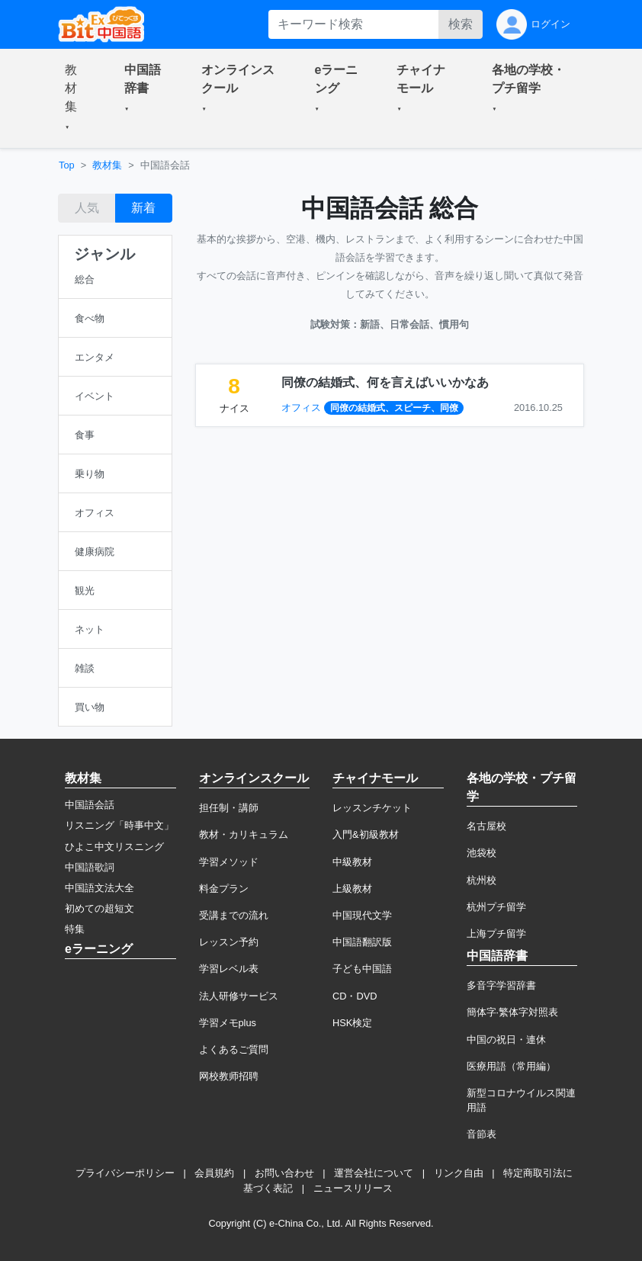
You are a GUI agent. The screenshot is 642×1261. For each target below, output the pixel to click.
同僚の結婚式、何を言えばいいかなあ (385, 382)
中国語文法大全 (99, 888)
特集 (75, 929)
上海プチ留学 (496, 933)
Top (67, 165)
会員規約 (214, 1173)
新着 (143, 207)
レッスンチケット (372, 807)
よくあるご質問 (233, 1049)
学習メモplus (227, 1022)
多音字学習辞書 (501, 985)
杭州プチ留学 (496, 907)
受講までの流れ (233, 915)
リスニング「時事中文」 (119, 825)
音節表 (481, 1134)
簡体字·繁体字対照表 (513, 1012)
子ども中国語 (362, 968)
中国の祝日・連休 (506, 1039)
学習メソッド (228, 862)
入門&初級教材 (365, 834)
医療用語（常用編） (511, 1066)
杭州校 (481, 880)
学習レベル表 (228, 968)
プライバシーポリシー (125, 1173)
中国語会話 (89, 804)
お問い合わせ (284, 1173)
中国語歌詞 (89, 867)
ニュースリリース (353, 1188)
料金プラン (224, 888)
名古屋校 (486, 826)
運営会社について (373, 1173)
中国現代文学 (362, 915)
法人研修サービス (238, 996)
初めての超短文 (99, 908)
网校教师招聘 (228, 1076)
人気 (87, 207)
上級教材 (352, 888)
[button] (76, 98)
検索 (460, 24)
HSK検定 (352, 1022)
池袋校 (481, 852)
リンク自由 (458, 1173)
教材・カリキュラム (243, 834)
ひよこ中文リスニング (114, 846)
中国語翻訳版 (362, 942)
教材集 (107, 165)
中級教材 (352, 862)
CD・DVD (354, 996)
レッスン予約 (228, 942)
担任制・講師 (228, 807)
